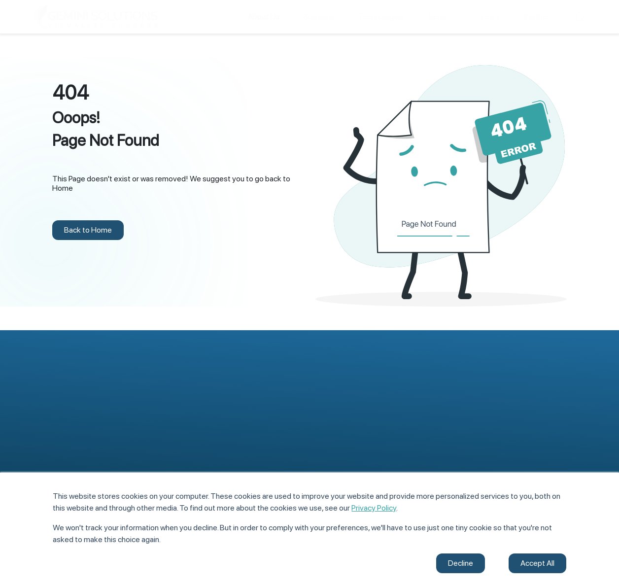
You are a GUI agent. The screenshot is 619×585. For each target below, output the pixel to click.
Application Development (75, 428)
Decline (460, 563)
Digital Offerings (61, 448)
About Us (330, 414)
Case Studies (477, 436)
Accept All (537, 563)
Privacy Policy (373, 508)
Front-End (191, 414)
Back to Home (88, 230)
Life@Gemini (336, 453)
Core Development (205, 434)
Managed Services (64, 467)
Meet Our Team (340, 434)
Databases (192, 453)
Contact (537, 16)
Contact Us (474, 455)
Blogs (465, 416)
